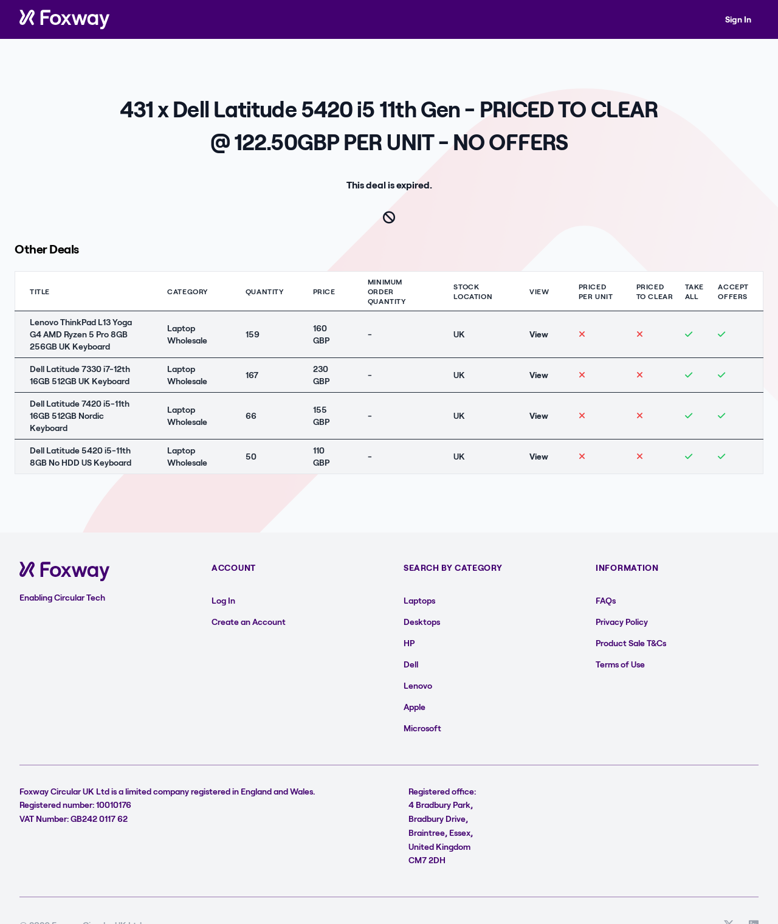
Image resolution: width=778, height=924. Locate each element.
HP (409, 643)
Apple (414, 707)
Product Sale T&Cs (631, 643)
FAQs (606, 600)
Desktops (422, 621)
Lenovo (418, 685)
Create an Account (249, 621)
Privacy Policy (622, 621)
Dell (411, 664)
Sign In (738, 19)
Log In (223, 600)
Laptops (419, 600)
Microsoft (422, 728)
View (538, 334)
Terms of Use (620, 664)
